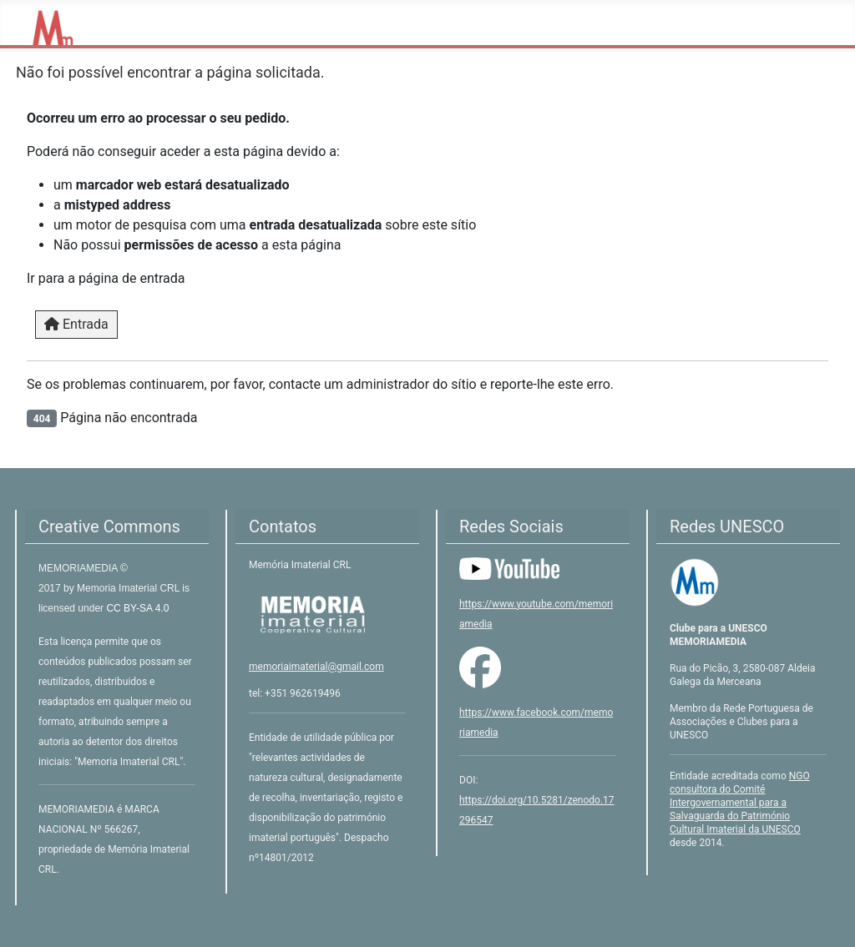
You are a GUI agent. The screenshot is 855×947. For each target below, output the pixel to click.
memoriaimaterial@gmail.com (316, 666)
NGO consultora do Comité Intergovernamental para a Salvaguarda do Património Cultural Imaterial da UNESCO (740, 802)
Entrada (76, 324)
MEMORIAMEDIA (79, 568)
